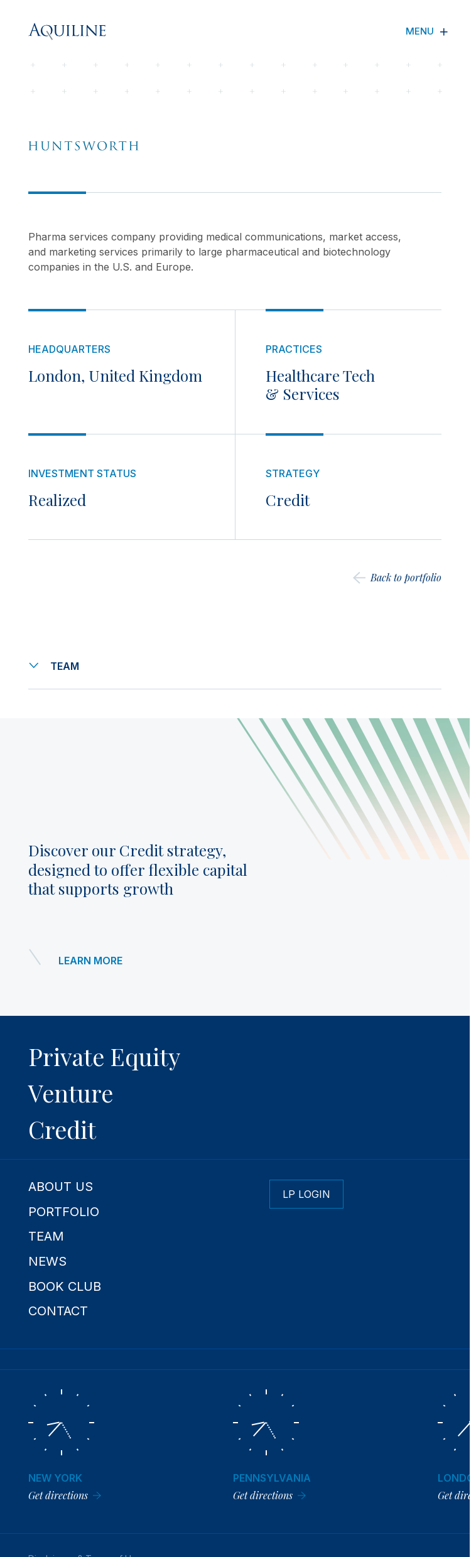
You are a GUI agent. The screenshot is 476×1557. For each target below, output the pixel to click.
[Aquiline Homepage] (76, 31)
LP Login (306, 1194)
